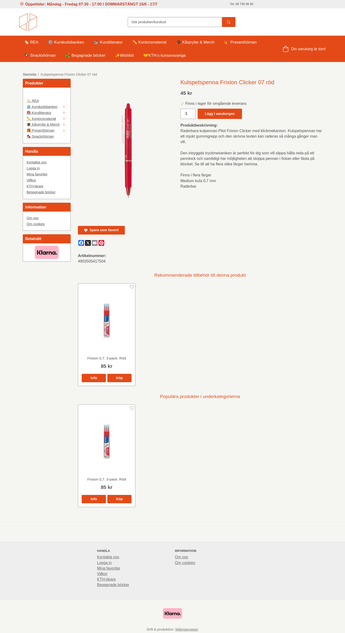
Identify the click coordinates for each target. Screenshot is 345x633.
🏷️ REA (31, 42)
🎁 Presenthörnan (240, 42)
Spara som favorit (101, 230)
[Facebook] (81, 243)
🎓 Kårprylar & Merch (195, 42)
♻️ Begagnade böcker (85, 55)
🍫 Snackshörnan (40, 55)
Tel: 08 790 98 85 (241, 4)
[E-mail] (94, 243)
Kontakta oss (36, 162)
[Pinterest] (101, 243)
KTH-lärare (35, 186)
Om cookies (36, 224)
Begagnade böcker (41, 192)
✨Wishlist (124, 55)
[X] (88, 243)
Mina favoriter (37, 174)
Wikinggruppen (186, 629)
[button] (119, 378)
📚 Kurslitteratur (108, 42)
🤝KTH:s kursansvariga (164, 55)
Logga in (33, 168)
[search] (228, 22)
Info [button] (94, 378)
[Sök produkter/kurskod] (175, 22)
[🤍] (47, 94)
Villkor (31, 180)
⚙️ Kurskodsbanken (66, 42)
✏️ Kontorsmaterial (149, 42)
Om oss (33, 218)
